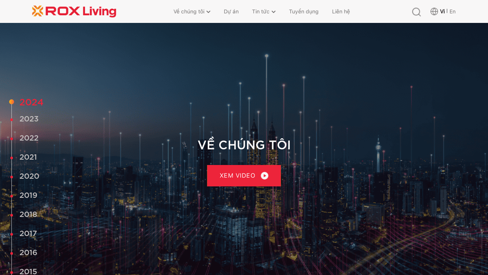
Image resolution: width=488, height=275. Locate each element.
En (452, 11)
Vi (442, 11)
